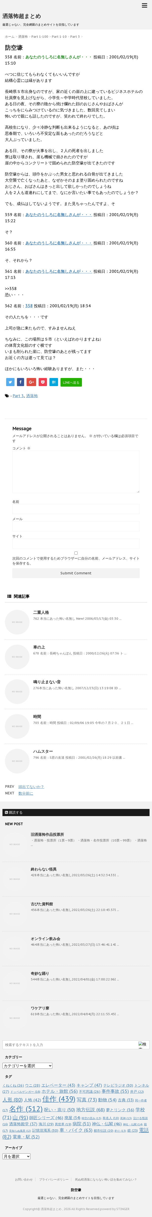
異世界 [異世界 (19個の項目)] (63, 1124)
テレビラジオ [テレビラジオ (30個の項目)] (118, 1085)
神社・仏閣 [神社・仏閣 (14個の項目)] (133, 1124)
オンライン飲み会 (45, 938)
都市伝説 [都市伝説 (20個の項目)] (103, 1131)
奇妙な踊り (40, 973)
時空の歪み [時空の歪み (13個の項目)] (91, 1118)
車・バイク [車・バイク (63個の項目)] (76, 1130)
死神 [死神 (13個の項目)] (126, 1118)
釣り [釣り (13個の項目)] (120, 1130)
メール (17, 519)
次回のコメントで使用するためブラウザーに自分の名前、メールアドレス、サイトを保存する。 (76, 561)
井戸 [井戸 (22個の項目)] (137, 1091)
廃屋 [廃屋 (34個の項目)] (72, 1117)
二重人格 (41, 612)
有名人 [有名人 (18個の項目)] (111, 1118)
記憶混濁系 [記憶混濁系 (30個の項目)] (45, 1130)
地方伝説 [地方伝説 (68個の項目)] (90, 1109)
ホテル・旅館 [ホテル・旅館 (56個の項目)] (60, 1091)
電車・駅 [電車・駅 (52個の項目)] (26, 1137)
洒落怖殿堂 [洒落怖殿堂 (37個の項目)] (23, 1123)
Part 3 (18, 395)
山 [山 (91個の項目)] (20, 1117)
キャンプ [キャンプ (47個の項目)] (89, 1085)
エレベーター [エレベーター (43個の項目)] (58, 1085)
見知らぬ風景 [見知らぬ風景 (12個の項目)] (20, 1130)
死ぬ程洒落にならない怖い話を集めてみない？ (106, 1179)
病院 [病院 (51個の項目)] (82, 1124)
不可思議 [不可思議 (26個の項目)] (89, 1091)
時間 (37, 716)
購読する (14, 812)
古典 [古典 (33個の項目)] (126, 1099)
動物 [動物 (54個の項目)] (107, 1100)
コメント (21, 448)
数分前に (25, 793)
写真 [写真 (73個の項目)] (87, 1100)
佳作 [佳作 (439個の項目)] (59, 1098)
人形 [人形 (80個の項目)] (12, 1100)
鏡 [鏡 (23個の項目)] (132, 1130)
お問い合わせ (24, 1179)
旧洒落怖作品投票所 (47, 834)
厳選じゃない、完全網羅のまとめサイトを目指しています (76, 1198)
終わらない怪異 (44, 869)
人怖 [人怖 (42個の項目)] (32, 1100)
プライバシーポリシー (54, 1179)
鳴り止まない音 (47, 681)
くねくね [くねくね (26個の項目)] (13, 1085)
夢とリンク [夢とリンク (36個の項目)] (120, 1109)
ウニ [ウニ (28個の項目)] (32, 1085)
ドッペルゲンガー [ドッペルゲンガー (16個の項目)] (25, 1092)
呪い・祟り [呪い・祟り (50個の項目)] (59, 1110)
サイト (17, 536)
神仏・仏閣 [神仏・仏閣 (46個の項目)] (107, 1124)
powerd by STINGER (114, 1209)
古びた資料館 (42, 904)
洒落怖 (32, 395)
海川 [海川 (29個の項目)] (46, 1124)
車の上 (39, 647)
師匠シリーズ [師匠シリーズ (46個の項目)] (46, 1117)
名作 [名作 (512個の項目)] (26, 1108)
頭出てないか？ (31, 786)
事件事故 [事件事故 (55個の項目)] (115, 1091)
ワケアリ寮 (40, 1008)
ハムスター (43, 751)
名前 (15, 501)
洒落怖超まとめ (21, 16)
